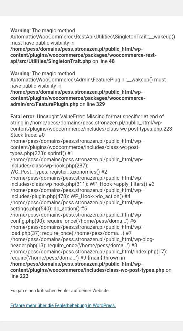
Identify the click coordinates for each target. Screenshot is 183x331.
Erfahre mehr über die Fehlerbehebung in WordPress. (63, 305)
